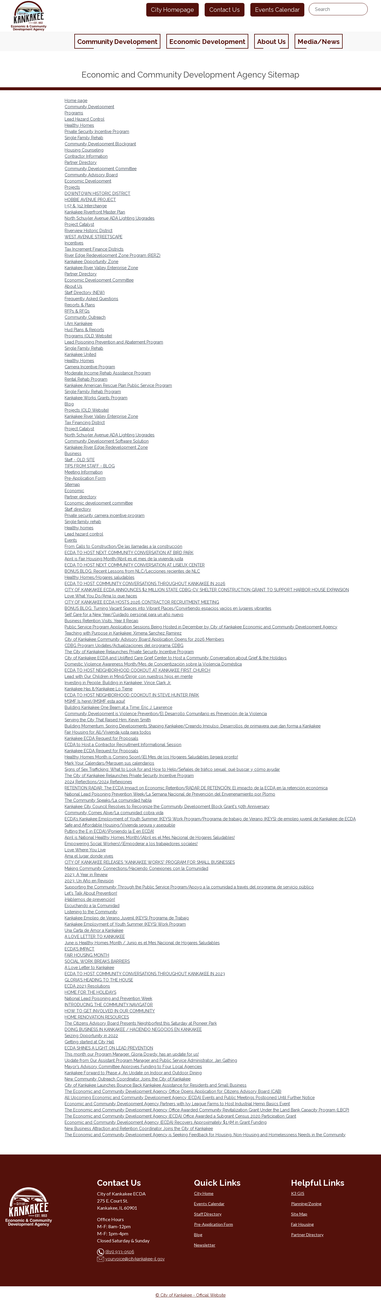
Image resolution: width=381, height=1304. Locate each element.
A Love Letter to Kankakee (89, 967)
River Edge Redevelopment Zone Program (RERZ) (112, 255)
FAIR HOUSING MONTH (87, 955)
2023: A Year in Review (86, 874)
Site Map (299, 1213)
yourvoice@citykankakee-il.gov (135, 1259)
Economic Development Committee (99, 280)
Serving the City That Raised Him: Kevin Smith (108, 719)
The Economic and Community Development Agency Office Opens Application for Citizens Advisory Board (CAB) (173, 1091)
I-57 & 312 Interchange (86, 205)
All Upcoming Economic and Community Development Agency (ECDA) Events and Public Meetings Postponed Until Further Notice (190, 1097)
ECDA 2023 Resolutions (87, 986)
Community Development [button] (117, 41)
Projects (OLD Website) (87, 410)
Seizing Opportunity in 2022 (91, 1035)
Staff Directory (207, 1213)
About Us (73, 286)
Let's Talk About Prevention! (91, 893)
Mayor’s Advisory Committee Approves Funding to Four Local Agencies (133, 1066)
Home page (76, 100)
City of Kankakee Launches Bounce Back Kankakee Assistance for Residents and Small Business (156, 1085)
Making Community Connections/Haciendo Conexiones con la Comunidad (136, 868)
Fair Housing (302, 1224)
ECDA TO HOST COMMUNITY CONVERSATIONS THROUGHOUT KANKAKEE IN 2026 (145, 583)
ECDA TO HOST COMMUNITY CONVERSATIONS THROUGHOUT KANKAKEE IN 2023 (145, 973)
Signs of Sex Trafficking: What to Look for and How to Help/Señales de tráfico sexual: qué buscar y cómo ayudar (172, 769)
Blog (69, 404)
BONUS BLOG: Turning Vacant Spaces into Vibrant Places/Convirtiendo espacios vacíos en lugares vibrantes (168, 608)
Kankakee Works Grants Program (96, 397)
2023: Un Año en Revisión (89, 880)
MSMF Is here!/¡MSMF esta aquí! (95, 701)
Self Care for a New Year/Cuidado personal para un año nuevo (124, 614)
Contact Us (224, 9)
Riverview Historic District (88, 230)
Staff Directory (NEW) (85, 292)
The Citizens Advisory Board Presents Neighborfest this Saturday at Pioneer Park (141, 1023)
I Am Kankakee (78, 323)
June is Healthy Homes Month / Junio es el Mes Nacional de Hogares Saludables (142, 942)
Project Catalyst (79, 224)
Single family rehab (83, 521)
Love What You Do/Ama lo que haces (101, 596)
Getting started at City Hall (89, 1041)
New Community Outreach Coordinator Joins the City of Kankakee (127, 1079)
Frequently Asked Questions (91, 298)
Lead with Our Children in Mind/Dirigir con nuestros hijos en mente (129, 676)
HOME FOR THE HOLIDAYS (90, 992)
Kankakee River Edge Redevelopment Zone (106, 447)
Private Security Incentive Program (97, 131)
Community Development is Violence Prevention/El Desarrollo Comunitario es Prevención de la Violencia (166, 713)
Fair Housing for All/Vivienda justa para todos (108, 732)
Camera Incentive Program (90, 366)
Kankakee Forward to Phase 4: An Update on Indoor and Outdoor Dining (133, 1072)
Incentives (74, 243)
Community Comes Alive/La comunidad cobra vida (114, 812)
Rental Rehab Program (86, 379)
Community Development (89, 106)
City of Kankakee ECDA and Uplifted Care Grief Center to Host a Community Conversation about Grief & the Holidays (176, 658)
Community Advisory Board (91, 175)
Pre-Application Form (85, 478)
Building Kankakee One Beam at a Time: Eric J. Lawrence (118, 707)
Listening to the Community (91, 911)
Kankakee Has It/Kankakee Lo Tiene (98, 689)
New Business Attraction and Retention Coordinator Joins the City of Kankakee (139, 1128)
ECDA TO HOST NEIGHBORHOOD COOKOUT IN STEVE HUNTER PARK (132, 695)
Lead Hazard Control (84, 119)
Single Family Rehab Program (93, 391)
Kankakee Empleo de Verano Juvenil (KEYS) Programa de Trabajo (127, 918)
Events (71, 540)
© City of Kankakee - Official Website (190, 1295)
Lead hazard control (84, 534)
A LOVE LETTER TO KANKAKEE (95, 936)
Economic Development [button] (207, 41)
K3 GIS (297, 1193)
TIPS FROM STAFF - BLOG (90, 466)
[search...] (338, 9)
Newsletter (204, 1244)
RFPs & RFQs (77, 311)
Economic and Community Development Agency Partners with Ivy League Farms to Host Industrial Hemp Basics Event (177, 1103)
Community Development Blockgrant (100, 144)
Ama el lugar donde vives (89, 856)
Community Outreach (85, 317)
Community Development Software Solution (107, 441)
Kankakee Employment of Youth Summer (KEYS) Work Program (125, 924)
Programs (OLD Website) (88, 336)
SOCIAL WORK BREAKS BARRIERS (97, 961)
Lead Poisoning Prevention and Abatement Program (114, 342)
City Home (204, 1193)
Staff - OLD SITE (80, 459)
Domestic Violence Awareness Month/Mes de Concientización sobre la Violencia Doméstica (153, 664)
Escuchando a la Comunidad (92, 905)
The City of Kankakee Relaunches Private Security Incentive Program (129, 651)
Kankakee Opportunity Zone (91, 261)
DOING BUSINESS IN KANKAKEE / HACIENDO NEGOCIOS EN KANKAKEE (133, 1029)
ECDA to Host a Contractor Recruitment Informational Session (123, 744)
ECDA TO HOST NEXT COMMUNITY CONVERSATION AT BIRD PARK (129, 552)
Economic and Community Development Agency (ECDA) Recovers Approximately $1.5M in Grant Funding (166, 1122)
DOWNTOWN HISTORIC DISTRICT (97, 193)
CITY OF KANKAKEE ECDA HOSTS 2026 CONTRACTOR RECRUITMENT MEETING (142, 602)
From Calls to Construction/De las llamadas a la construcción (123, 546)
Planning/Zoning (306, 1203)
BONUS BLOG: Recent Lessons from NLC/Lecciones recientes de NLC (132, 571)
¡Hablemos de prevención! (90, 899)
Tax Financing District (85, 422)
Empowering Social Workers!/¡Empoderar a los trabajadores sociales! (131, 843)
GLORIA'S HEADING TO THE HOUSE (99, 980)
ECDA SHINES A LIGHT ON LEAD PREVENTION (109, 1048)
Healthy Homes (79, 125)
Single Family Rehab (84, 137)
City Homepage (172, 9)
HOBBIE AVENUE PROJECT (90, 199)
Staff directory (78, 509)
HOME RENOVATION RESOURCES (97, 1017)
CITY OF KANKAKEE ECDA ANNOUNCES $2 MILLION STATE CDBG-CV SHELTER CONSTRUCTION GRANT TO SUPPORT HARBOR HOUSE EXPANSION (207, 589)
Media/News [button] (319, 41)
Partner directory (80, 497)
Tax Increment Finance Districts (94, 249)
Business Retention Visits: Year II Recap (101, 620)
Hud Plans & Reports (84, 329)
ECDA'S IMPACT (79, 949)
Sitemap (72, 484)
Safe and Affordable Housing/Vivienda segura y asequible (120, 825)
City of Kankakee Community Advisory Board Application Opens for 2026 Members (144, 639)
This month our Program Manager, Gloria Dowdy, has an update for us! (132, 1054)
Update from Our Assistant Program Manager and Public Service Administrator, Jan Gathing (151, 1060)
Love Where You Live (85, 850)
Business (73, 453)
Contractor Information (86, 156)
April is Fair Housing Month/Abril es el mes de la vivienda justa (124, 558)
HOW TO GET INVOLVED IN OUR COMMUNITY (110, 1011)
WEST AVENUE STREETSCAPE (93, 236)
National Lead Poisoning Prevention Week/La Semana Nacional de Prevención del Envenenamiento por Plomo (170, 794)
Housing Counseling (84, 150)
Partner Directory (81, 162)
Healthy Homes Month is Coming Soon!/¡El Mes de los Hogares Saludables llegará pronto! (151, 757)
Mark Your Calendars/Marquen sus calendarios (109, 763)
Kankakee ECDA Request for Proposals (101, 738)
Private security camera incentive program (104, 515)
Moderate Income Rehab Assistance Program (108, 373)
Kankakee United (80, 354)
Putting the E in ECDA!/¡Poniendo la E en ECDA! (109, 831)
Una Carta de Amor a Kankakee (94, 930)
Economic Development (88, 181)
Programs (74, 113)
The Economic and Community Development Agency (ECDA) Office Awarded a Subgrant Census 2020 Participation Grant (180, 1116)
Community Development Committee (101, 168)
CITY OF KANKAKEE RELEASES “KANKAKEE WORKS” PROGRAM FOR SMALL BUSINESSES (150, 862)
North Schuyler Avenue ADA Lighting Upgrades (110, 218)
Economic (74, 490)
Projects (72, 187)
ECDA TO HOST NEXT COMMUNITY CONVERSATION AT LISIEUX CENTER (135, 565)
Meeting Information (84, 472)
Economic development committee (99, 503)
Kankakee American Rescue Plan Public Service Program (118, 385)
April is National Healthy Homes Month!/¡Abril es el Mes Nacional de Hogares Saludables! (150, 837)
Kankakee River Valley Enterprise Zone (101, 267)
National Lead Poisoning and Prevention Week (108, 998)
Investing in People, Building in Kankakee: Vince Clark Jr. (118, 682)
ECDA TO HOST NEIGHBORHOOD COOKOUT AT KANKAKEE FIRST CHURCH (137, 670)
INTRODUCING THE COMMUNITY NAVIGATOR (109, 1004)
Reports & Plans (80, 305)
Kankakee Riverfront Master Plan (95, 212)
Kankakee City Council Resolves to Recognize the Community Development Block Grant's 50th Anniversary (167, 806)
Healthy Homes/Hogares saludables (99, 577)
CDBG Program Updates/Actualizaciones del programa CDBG (124, 645)
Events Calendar (277, 9)
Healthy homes (79, 527)
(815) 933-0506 (119, 1251)
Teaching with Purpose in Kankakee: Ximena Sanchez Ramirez (123, 633)
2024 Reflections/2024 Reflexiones (98, 781)
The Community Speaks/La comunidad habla (108, 800)
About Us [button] (271, 41)
